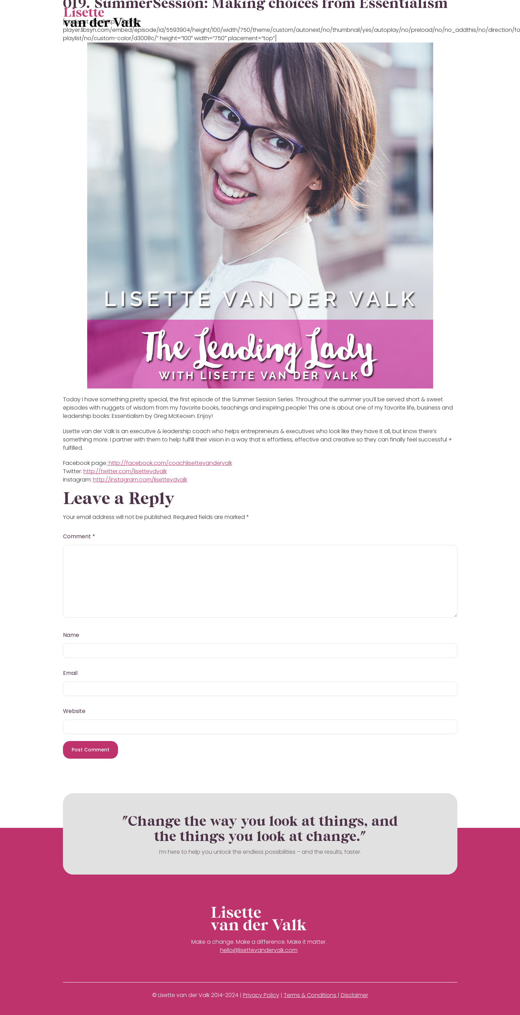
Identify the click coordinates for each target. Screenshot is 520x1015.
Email (70, 673)
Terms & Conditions (310, 995)
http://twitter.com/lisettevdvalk (125, 471)
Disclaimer (354, 995)
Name (71, 635)
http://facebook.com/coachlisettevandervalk (169, 463)
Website (74, 711)
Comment (79, 536)
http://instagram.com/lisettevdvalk (140, 480)
